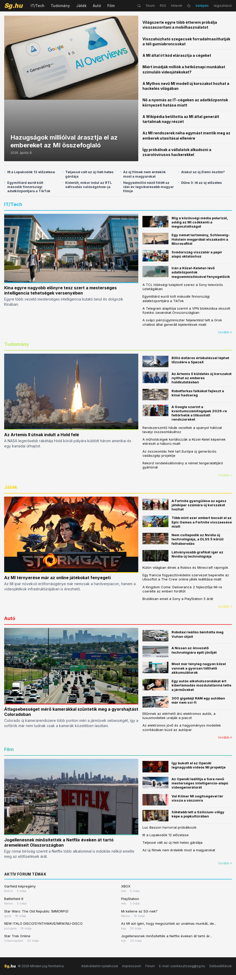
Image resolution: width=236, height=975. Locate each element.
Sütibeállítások (220, 966)
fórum (150, 6)
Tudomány (60, 5)
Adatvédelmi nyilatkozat (99, 966)
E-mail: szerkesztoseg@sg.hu (182, 966)
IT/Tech (37, 5)
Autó (97, 5)
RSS (163, 6)
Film (111, 5)
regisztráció (223, 6)
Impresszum (131, 966)
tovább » (225, 332)
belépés (202, 6)
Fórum (150, 966)
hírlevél (176, 6)
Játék (81, 5)
